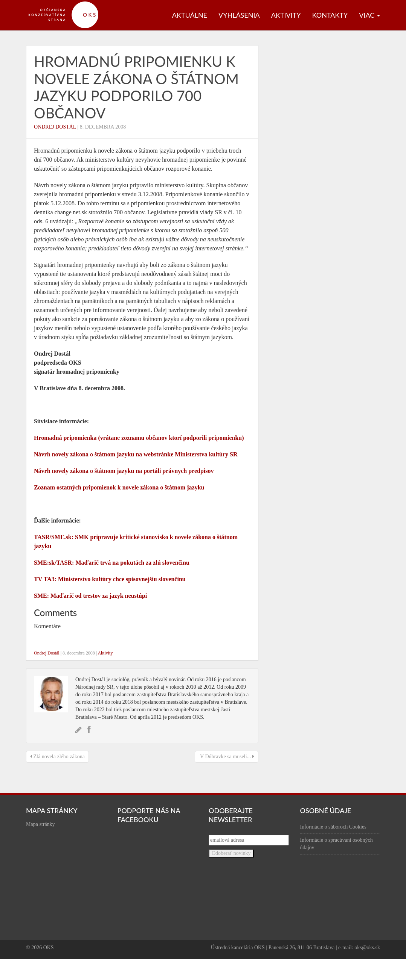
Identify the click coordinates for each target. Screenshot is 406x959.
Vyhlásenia (239, 15)
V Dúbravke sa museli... (226, 756)
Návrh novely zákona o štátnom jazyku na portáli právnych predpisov (124, 471)
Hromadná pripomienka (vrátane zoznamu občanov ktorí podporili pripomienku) (139, 438)
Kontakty (330, 15)
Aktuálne (189, 15)
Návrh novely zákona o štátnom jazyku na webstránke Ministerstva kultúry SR (135, 454)
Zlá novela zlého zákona (57, 756)
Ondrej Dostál (55, 127)
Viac (369, 15)
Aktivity (286, 15)
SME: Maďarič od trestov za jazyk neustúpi (90, 595)
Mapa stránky (40, 824)
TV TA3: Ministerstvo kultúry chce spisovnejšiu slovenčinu (110, 579)
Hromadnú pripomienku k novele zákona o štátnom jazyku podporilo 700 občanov (136, 87)
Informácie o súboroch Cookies (333, 827)
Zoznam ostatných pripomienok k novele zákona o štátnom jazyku (119, 487)
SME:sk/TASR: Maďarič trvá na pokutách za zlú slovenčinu (111, 562)
